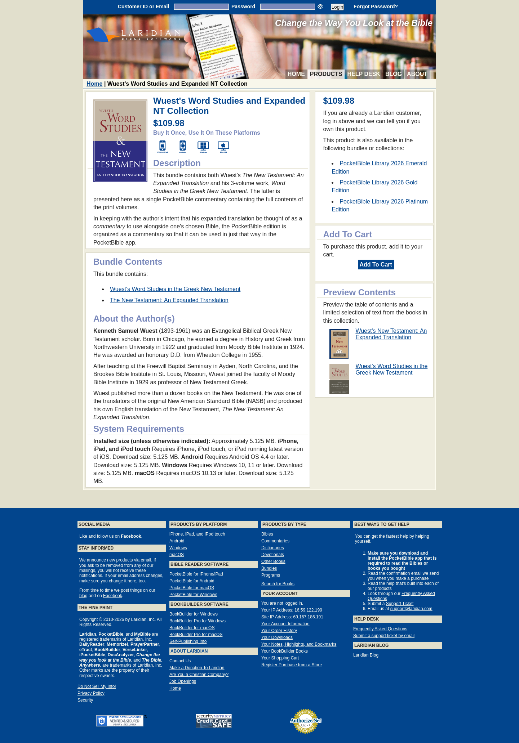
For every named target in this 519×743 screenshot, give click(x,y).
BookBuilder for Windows (193, 614)
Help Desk (363, 74)
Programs (270, 575)
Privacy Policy (91, 693)
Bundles (269, 568)
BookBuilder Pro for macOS (195, 634)
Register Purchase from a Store (291, 664)
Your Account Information (285, 623)
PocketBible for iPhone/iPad (196, 574)
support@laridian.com (411, 608)
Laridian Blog (365, 655)
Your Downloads (277, 637)
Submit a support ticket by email (383, 635)
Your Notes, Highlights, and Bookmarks (298, 644)
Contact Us (180, 660)
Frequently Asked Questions (380, 628)
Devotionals (272, 554)
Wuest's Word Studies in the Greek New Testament (391, 369)
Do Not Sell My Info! (96, 686)
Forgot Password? (376, 6)
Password (243, 6)
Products (326, 74)
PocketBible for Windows (193, 594)
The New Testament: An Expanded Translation (169, 300)
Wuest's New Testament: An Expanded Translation (391, 334)
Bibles (267, 534)
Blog (393, 74)
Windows (178, 547)
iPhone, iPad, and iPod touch (197, 534)
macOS (176, 554)
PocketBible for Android (191, 580)
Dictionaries (272, 547)
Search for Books (277, 583)
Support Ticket (400, 603)
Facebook (112, 595)
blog (83, 595)
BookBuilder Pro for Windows (197, 620)
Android (176, 540)
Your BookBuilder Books (284, 651)
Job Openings (182, 681)
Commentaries (275, 540)
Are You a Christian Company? (199, 674)
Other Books (273, 561)
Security (85, 700)
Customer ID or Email (143, 6)
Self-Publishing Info (188, 641)
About (417, 74)
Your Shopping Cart (280, 658)
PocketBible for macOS (191, 587)
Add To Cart (376, 264)
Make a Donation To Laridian (197, 667)
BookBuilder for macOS (191, 627)
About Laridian (189, 651)
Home (296, 74)
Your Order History (279, 630)
